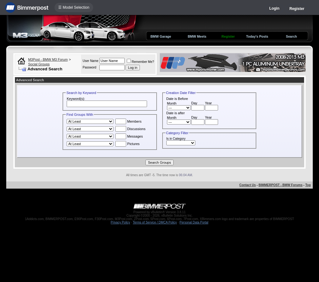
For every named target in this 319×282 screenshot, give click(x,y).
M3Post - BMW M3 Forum (48, 59)
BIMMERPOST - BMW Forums (280, 185)
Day (194, 103)
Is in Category (176, 138)
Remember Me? (140, 61)
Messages (129, 136)
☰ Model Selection (73, 7)
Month (172, 103)
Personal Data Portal (193, 222)
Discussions (130, 129)
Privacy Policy (120, 222)
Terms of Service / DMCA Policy (155, 222)
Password (89, 67)
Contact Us (247, 185)
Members (128, 121)
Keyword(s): (76, 99)
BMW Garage (160, 36)
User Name (90, 61)
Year (208, 103)
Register (296, 9)
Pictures (127, 144)
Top (308, 185)
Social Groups (39, 64)
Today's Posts (257, 36)
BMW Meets (197, 36)
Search (291, 36)
